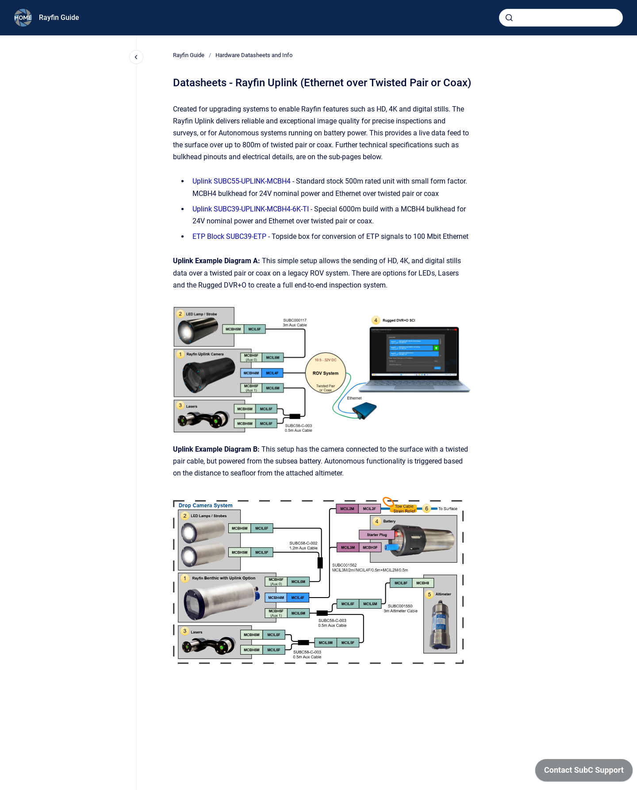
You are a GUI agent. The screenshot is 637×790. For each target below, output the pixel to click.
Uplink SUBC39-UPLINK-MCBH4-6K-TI (250, 209)
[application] (584, 772)
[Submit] (509, 18)
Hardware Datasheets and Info (253, 55)
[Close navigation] (136, 57)
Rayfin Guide (59, 17)
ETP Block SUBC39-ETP (229, 236)
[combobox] (560, 17)
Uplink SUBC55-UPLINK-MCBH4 (241, 181)
